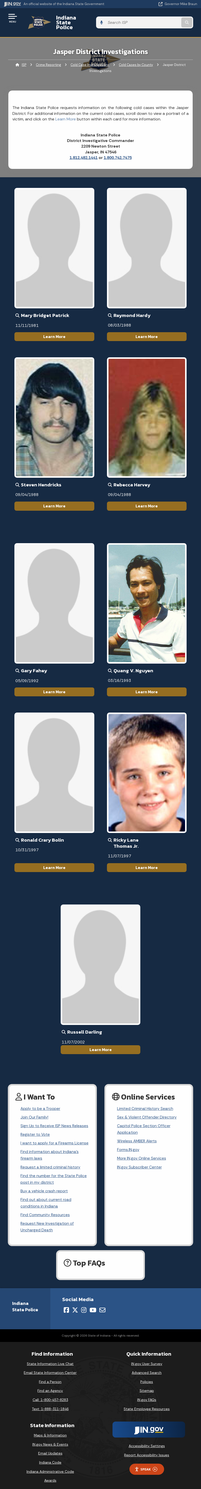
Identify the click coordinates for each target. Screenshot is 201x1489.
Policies (146, 1377)
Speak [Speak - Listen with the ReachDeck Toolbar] (146, 1465)
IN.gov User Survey (146, 1359)
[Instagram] (83, 1306)
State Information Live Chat (50, 1359)
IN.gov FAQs (146, 1395)
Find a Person (50, 1377)
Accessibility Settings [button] (147, 1441)
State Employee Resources (147, 1404)
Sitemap (147, 1386)
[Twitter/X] (75, 1306)
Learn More (54, 328)
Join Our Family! (34, 1109)
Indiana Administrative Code (50, 1467)
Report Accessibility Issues (146, 1450)
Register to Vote (35, 1126)
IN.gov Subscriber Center (139, 1160)
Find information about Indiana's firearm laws (49, 1148)
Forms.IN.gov (128, 1142)
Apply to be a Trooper (40, 1100)
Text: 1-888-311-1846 (50, 1404)
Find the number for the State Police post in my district (53, 1173)
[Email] (102, 1306)
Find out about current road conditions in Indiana (46, 1198)
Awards (50, 1476)
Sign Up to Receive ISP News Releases (54, 1118)
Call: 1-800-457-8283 (50, 1395)
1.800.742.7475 (118, 149)
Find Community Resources (45, 1210)
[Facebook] (66, 1306)
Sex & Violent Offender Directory (147, 1109)
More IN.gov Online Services (142, 1151)
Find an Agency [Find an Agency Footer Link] (50, 1386)
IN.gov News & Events (50, 1440)
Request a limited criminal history (50, 1160)
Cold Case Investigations (90, 56)
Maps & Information (50, 1431)
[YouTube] (93, 1306)
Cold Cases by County (136, 56)
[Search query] (169, 18)
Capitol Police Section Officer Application (144, 1121)
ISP (24, 56)
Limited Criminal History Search (145, 1100)
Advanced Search (147, 1368)
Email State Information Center (50, 1368)
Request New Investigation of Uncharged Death (47, 1222)
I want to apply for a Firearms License (54, 1135)
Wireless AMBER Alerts (137, 1133)
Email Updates (50, 1449)
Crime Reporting (48, 56)
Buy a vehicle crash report (44, 1185)
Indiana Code (50, 1458)
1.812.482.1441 (84, 149)
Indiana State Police (77, 18)
